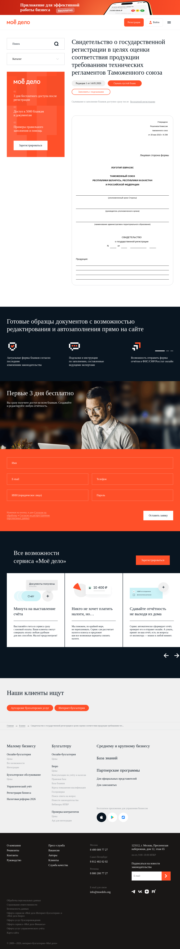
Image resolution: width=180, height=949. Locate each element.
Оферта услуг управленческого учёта (25, 928)
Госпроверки (58, 792)
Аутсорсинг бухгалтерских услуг (30, 708)
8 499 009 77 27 (99, 849)
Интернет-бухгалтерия (72, 708)
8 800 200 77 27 (99, 873)
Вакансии (53, 850)
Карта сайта (13, 932)
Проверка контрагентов (65, 811)
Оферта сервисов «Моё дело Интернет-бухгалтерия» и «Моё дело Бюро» (34, 914)
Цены (9, 759)
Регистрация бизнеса (19, 792)
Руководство (14, 860)
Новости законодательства (65, 800)
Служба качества (58, 865)
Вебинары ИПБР (60, 804)
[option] (38, 354)
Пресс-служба (56, 845)
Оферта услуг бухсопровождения (23, 920)
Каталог (17, 58)
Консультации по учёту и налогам (69, 775)
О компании (14, 845)
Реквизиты (13, 850)
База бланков (58, 783)
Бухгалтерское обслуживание (24, 774)
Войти (156, 22)
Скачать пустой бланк (125, 83)
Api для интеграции (62, 820)
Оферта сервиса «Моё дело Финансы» (26, 924)
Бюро (55, 766)
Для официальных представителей (117, 778)
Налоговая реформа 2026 (21, 799)
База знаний (107, 758)
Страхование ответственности (22, 904)
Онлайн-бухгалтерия (19, 754)
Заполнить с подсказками (91, 92)
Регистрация (134, 22)
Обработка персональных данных (24, 900)
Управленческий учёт (19, 786)
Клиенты (53, 860)
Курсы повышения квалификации (69, 787)
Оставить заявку (158, 515)
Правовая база (59, 779)
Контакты (12, 855)
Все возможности (16, 763)
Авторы (52, 855)
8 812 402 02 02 (99, 861)
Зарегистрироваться (30, 145)
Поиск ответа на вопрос (64, 796)
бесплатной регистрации (142, 101)
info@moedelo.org (100, 892)
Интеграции (13, 767)
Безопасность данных (18, 909)
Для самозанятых (107, 784)
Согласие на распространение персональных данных (28, 517)
